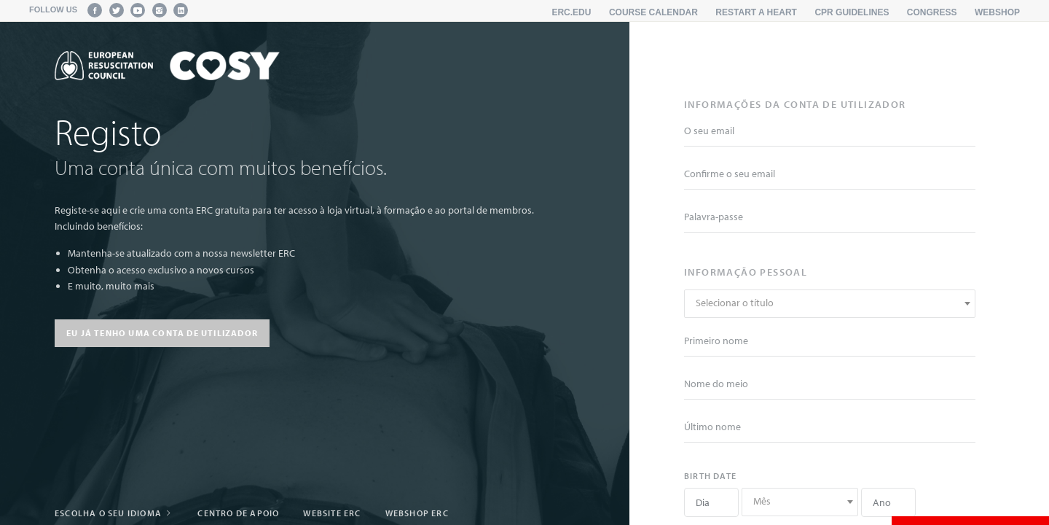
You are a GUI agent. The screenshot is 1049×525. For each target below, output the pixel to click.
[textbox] (830, 303)
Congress (932, 12)
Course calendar (653, 12)
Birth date (710, 475)
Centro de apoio (238, 513)
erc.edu (571, 12)
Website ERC (332, 513)
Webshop (997, 12)
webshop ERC (417, 513)
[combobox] (829, 303)
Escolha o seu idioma (114, 513)
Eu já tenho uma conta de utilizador (162, 332)
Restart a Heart (756, 12)
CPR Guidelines (851, 12)
